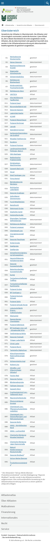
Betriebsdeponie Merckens (16, 183)
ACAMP (12, 116)
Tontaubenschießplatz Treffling (18, 279)
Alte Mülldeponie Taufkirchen (16, 98)
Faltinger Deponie (16, 385)
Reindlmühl (14, 205)
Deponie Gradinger (17, 193)
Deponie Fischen (16, 379)
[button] (47, 3)
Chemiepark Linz (16, 230)
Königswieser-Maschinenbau (15, 164)
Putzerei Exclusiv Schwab (16, 297)
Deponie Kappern (16, 110)
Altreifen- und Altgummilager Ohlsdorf (15, 370)
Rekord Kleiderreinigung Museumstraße (16, 449)
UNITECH (13, 94)
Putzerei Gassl (15, 103)
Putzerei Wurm (15, 347)
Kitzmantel (14, 316)
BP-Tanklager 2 (15, 292)
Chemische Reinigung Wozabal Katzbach (18, 436)
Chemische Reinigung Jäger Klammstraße (18, 443)
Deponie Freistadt (16, 337)
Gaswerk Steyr (15, 389)
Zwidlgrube (14, 249)
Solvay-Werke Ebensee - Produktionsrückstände (18, 461)
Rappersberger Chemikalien (15, 320)
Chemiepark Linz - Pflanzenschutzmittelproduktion (18, 408)
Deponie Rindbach (17, 455)
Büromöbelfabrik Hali (18, 106)
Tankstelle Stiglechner (18, 350)
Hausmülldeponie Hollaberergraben (17, 259)
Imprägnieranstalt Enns (17, 235)
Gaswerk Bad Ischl (17, 168)
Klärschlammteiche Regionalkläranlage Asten (17, 355)
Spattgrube (14, 246)
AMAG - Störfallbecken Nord (18, 426)
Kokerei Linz (14, 364)
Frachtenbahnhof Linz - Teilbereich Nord (19, 393)
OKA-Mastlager (15, 154)
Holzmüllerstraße (16, 215)
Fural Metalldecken (17, 202)
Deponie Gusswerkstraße (16, 265)
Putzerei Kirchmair (17, 123)
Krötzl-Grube (15, 243)
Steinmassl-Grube (16, 208)
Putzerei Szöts (15, 301)
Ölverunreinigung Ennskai (16, 402)
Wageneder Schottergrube (15, 72)
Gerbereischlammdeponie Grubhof (18, 134)
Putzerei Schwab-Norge (19, 305)
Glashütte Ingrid (16, 212)
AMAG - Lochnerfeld (17, 431)
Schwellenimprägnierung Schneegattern (18, 254)
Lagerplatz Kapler (16, 113)
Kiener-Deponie (16, 62)
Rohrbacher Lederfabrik (14, 188)
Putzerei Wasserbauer (18, 120)
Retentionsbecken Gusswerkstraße (17, 270)
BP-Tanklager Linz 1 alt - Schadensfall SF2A (18, 329)
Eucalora (13, 142)
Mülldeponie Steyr (17, 91)
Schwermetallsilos (17, 76)
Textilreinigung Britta (18, 333)
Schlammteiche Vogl (17, 361)
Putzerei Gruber (16, 289)
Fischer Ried (14, 375)
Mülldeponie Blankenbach (15, 81)
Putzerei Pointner (16, 145)
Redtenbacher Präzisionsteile (15, 158)
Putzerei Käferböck (17, 325)
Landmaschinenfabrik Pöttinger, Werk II (18, 149)
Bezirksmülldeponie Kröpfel (17, 66)
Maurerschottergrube (18, 398)
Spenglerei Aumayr (17, 130)
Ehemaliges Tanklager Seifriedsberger (18, 219)
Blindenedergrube (17, 382)
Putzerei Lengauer (17, 227)
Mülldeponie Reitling (18, 224)
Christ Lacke (14, 343)
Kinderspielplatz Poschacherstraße (17, 86)
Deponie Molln (15, 422)
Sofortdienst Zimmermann (15, 197)
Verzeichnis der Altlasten (24, 25)
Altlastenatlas (9, 25)
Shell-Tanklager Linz (17, 175)
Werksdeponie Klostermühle (15, 58)
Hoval (12, 172)
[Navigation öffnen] (2, 3)
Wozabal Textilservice (18, 139)
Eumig (12, 275)
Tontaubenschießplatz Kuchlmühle (18, 285)
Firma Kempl (15, 178)
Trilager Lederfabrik (17, 340)
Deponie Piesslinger (17, 239)
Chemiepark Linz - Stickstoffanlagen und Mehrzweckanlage (18, 416)
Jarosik (12, 126)
